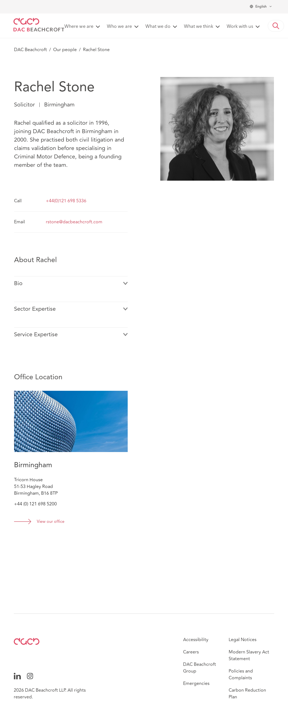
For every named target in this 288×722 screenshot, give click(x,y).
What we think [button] (198, 26)
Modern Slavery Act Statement (249, 655)
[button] (276, 26)
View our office (50, 522)
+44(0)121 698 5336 (66, 200)
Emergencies (196, 683)
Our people (65, 49)
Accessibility (195, 639)
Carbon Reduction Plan (247, 693)
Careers (191, 652)
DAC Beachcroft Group (199, 668)
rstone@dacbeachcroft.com (74, 222)
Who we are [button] (119, 26)
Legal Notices (242, 639)
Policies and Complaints (241, 674)
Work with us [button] (240, 26)
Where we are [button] (78, 26)
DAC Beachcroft (30, 49)
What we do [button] (157, 26)
